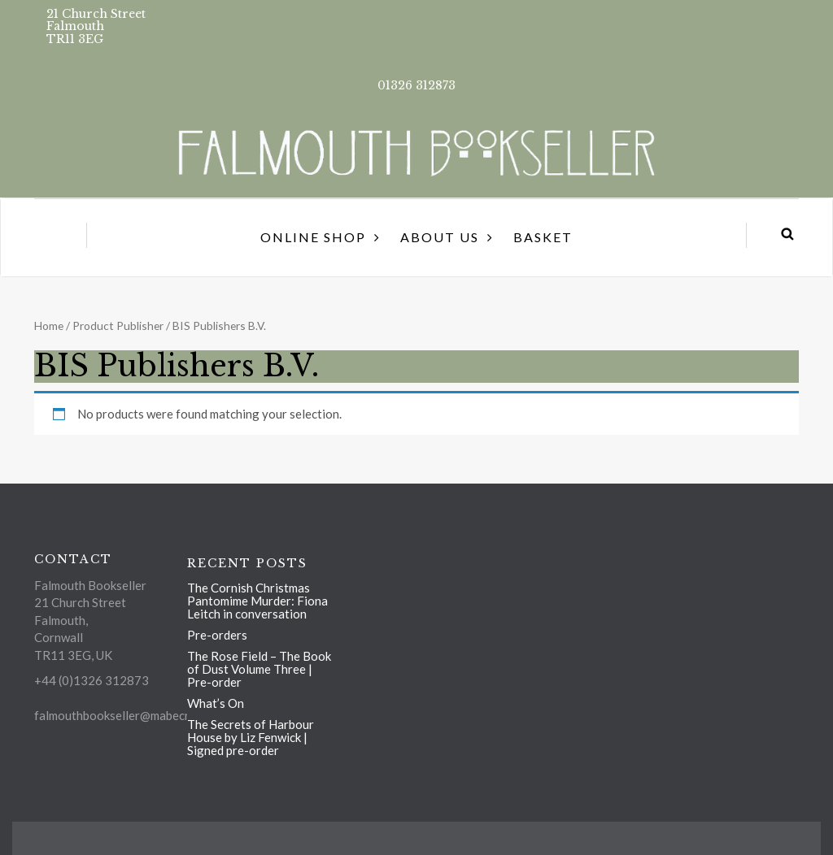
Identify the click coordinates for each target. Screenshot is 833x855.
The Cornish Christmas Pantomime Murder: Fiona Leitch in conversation (257, 600)
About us (439, 237)
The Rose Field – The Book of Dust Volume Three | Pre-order (259, 669)
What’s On (215, 703)
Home (48, 325)
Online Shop (313, 237)
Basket (543, 237)
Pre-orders (217, 634)
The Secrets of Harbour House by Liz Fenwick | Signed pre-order (250, 737)
